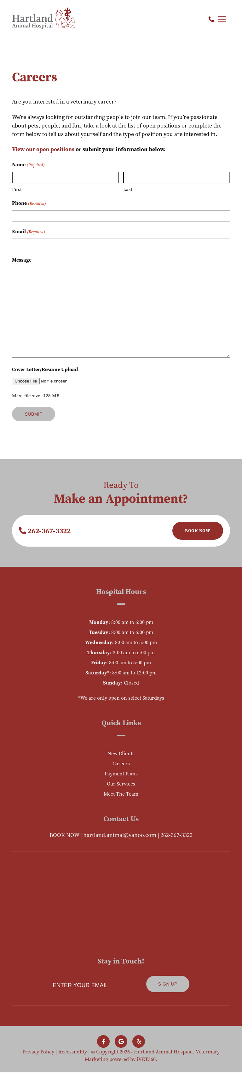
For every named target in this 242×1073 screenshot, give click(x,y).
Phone (29, 203)
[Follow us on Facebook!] (103, 1042)
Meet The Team (121, 793)
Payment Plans (121, 773)
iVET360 (146, 1059)
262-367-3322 (45, 530)
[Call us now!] (211, 19)
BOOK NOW (64, 835)
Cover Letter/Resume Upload (45, 369)
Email (28, 232)
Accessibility (72, 1052)
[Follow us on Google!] (121, 1042)
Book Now (197, 530)
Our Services (121, 783)
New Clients (121, 753)
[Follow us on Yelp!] (138, 1042)
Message (22, 259)
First (17, 189)
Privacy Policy (38, 1052)
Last (127, 189)
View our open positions (43, 149)
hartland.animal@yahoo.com (119, 835)
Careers (121, 763)
